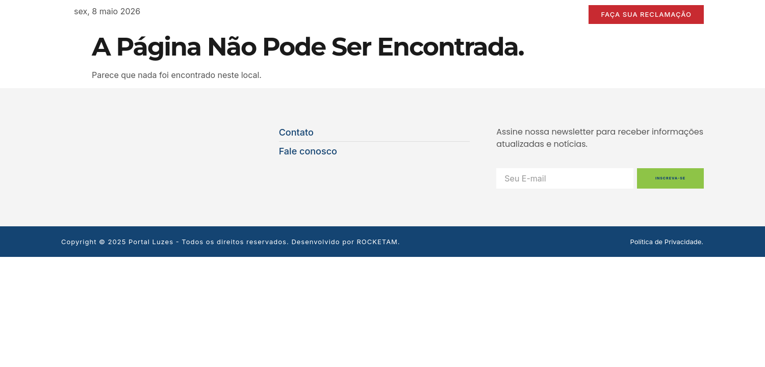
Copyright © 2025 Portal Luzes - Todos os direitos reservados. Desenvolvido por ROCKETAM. (230, 242)
